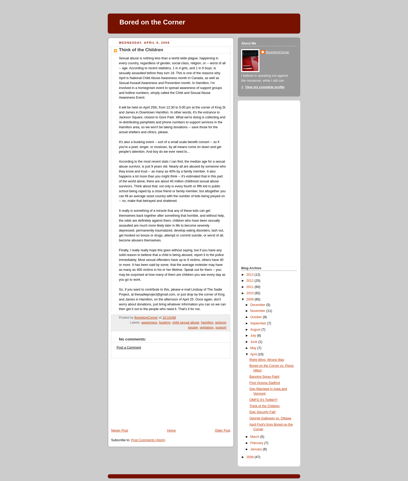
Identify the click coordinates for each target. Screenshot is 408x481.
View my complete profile (264, 87)
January (256, 449)
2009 (250, 299)
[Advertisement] (147, 390)
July (253, 335)
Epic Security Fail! (263, 412)
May (253, 348)
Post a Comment (129, 347)
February (257, 443)
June (254, 342)
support (220, 327)
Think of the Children (265, 406)
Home (171, 430)
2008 (250, 457)
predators (207, 327)
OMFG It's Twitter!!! (264, 400)
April (254, 354)
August (256, 329)
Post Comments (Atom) (148, 440)
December (258, 305)
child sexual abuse (185, 322)
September (258, 323)
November (258, 311)
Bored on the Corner (152, 22)
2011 (250, 287)
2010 (250, 293)
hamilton (207, 322)
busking (164, 322)
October (256, 317)
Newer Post (119, 430)
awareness (149, 322)
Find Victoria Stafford (265, 383)
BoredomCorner (277, 52)
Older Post (222, 430)
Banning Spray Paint (264, 377)
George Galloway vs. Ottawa (270, 418)
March (255, 437)
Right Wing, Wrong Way (267, 360)
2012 (250, 281)
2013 (250, 275)
